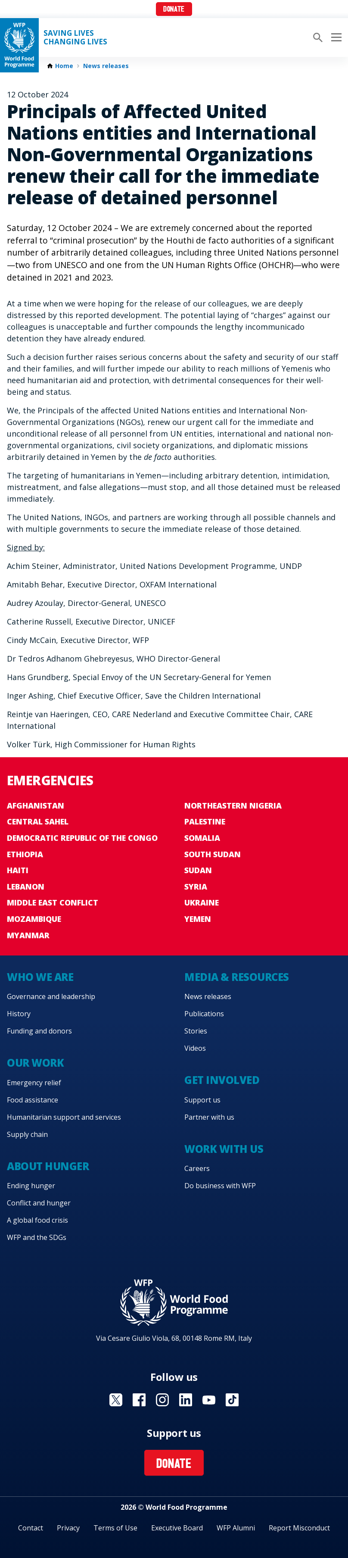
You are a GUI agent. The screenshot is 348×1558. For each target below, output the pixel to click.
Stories (195, 1031)
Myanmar (28, 935)
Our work (35, 1062)
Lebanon (25, 886)
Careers (197, 1168)
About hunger (48, 1166)
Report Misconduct (299, 1528)
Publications (204, 1013)
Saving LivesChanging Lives (75, 37)
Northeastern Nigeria (233, 805)
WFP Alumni (236, 1528)
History (19, 1013)
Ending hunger (31, 1185)
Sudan (198, 870)
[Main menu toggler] (335, 37)
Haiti (17, 870)
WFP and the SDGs (36, 1237)
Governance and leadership (51, 996)
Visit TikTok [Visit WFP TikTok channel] (232, 1399)
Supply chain (27, 1134)
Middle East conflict (52, 902)
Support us (202, 1100)
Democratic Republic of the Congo (82, 838)
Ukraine (201, 902)
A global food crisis (37, 1220)
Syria (195, 886)
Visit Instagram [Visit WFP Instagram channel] (162, 1399)
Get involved (221, 1080)
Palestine (204, 821)
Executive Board (177, 1528)
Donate (173, 10)
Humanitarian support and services (64, 1117)
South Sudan (212, 854)
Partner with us (209, 1117)
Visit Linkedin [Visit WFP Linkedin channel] (185, 1399)
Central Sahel (37, 821)
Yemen (197, 919)
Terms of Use (115, 1528)
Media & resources (236, 977)
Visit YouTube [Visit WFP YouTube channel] (208, 1399)
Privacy (68, 1528)
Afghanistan (35, 805)
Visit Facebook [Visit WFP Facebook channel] (139, 1399)
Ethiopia (25, 854)
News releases (106, 66)
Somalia (202, 838)
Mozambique (34, 919)
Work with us (223, 1149)
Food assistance (32, 1100)
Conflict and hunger (39, 1203)
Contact (30, 1528)
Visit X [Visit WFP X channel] (115, 1399)
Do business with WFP (220, 1185)
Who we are (40, 977)
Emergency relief (34, 1082)
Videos (195, 1048)
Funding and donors (39, 1031)
